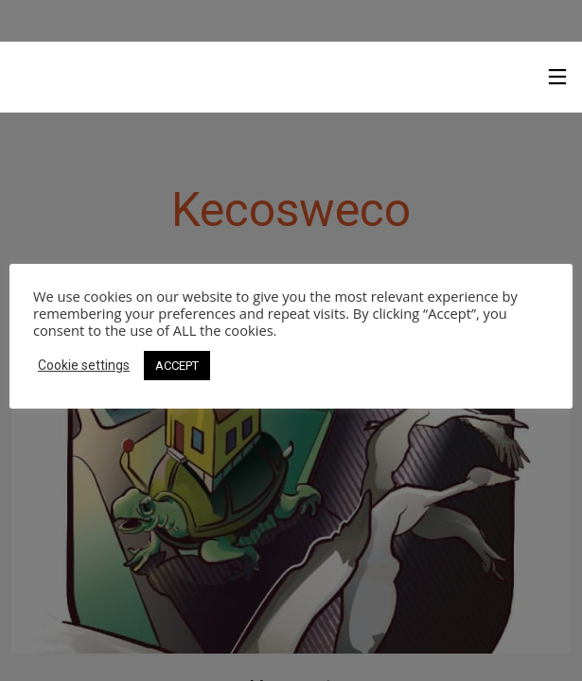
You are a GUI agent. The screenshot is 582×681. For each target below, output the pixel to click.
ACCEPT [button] (177, 365)
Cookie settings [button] (84, 365)
